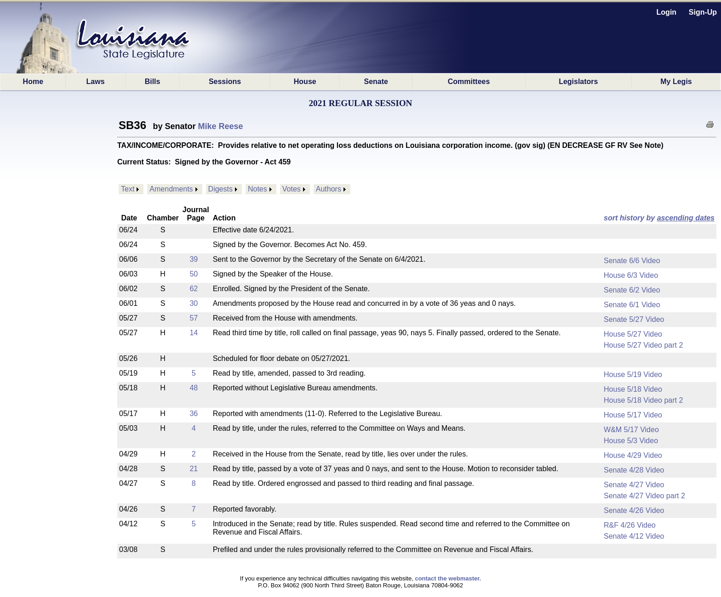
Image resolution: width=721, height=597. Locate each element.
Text (127, 189)
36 (193, 413)
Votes (291, 189)
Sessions (225, 81)
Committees (469, 81)
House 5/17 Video (633, 415)
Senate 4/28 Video (634, 470)
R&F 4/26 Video (630, 525)
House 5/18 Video (633, 389)
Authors (328, 189)
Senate (376, 81)
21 (193, 469)
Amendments (171, 189)
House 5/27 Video (633, 334)
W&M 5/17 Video (631, 430)
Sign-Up (703, 12)
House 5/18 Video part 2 (643, 400)
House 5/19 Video (633, 374)
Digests (220, 189)
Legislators (578, 81)
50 (193, 274)
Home (33, 81)
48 (193, 388)
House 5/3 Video (631, 441)
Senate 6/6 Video (632, 261)
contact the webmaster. (448, 578)
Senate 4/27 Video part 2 (644, 496)
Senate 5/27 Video (634, 319)
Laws (95, 81)
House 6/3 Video (631, 275)
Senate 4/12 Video (634, 536)
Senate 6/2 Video (632, 290)
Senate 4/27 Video (634, 485)
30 (193, 303)
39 (193, 259)
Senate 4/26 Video (634, 510)
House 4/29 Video (633, 455)
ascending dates (686, 218)
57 (193, 318)
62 (193, 289)
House (305, 81)
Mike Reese (220, 126)
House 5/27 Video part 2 (643, 345)
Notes (257, 189)
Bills (152, 81)
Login (667, 12)
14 (193, 333)
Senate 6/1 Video (632, 305)
